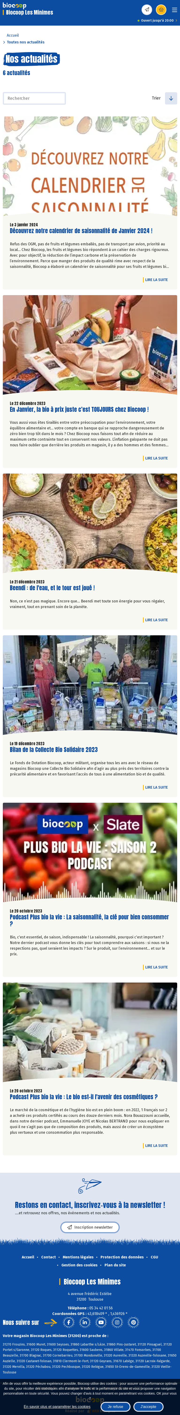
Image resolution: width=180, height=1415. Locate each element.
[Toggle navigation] (174, 11)
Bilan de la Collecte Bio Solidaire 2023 (54, 749)
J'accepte (148, 1407)
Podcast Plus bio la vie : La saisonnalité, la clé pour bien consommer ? (89, 920)
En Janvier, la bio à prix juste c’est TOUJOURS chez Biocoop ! (79, 409)
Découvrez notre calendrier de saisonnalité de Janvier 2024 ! (81, 230)
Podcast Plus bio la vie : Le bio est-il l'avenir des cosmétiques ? (84, 1097)
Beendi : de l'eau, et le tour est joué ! (52, 588)
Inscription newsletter (90, 1227)
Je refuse (115, 1407)
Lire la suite (157, 279)
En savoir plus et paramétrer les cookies (57, 1407)
